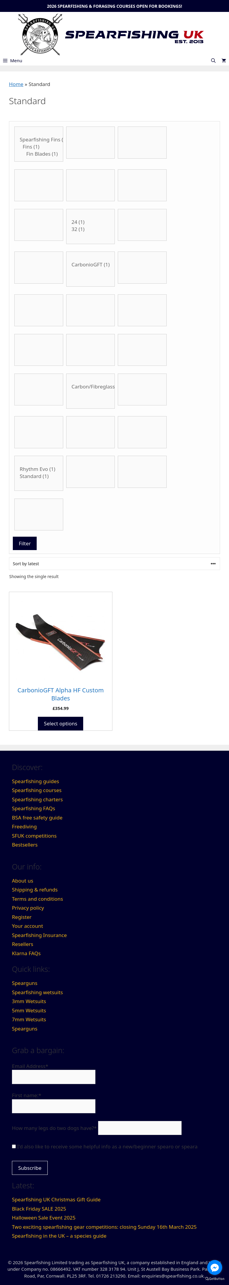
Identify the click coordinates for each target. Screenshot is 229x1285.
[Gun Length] (142, 310)
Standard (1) (38, 476)
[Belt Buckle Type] (38, 225)
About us (22, 880)
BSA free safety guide (37, 817)
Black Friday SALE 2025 (39, 1208)
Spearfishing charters (37, 799)
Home (16, 84)
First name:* (26, 1095)
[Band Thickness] (90, 143)
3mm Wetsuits (29, 1001)
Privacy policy (28, 907)
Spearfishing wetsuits (37, 992)
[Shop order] (114, 563)
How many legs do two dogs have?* (54, 1128)
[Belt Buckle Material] (90, 185)
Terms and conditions (37, 898)
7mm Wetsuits (29, 1019)
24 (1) (90, 222)
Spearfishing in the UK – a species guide (59, 1235)
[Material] (38, 390)
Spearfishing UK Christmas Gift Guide (56, 1199)
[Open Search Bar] (213, 60)
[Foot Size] (90, 310)
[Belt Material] (142, 185)
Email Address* (30, 1066)
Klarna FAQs (26, 953)
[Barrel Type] (38, 185)
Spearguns (24, 983)
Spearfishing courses (36, 790)
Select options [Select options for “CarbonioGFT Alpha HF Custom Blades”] (60, 723)
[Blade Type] (38, 268)
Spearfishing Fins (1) (38, 139)
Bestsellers (25, 844)
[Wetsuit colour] (38, 515)
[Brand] (90, 269)
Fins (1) (38, 146)
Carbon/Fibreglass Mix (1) (90, 386)
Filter (25, 543)
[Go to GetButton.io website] (214, 1279)
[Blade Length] (142, 225)
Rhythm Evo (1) (38, 469)
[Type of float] (142, 472)
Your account (27, 925)
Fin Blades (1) (38, 153)
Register (22, 917)
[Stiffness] (38, 473)
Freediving (24, 826)
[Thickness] (90, 472)
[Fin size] (142, 268)
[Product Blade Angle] (90, 226)
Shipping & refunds (35, 889)
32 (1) (90, 229)
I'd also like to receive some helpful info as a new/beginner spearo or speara (107, 1146)
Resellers (22, 944)
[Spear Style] (90, 432)
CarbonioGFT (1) (90, 264)
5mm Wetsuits (29, 1010)
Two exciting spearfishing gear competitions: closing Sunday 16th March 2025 (104, 1226)
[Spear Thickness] (142, 432)
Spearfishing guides (35, 781)
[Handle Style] (38, 350)
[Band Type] (142, 143)
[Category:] (38, 144)
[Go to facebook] (214, 1267)
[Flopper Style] (38, 310)
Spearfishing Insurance (39, 935)
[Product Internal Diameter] (90, 350)
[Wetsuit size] (38, 432)
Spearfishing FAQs (33, 808)
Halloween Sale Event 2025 (43, 1217)
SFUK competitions (34, 835)
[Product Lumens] (142, 350)
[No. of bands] (142, 390)
